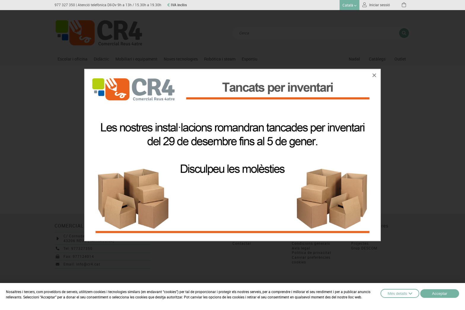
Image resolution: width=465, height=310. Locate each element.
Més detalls (400, 293)
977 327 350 (65, 5)
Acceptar (439, 293)
